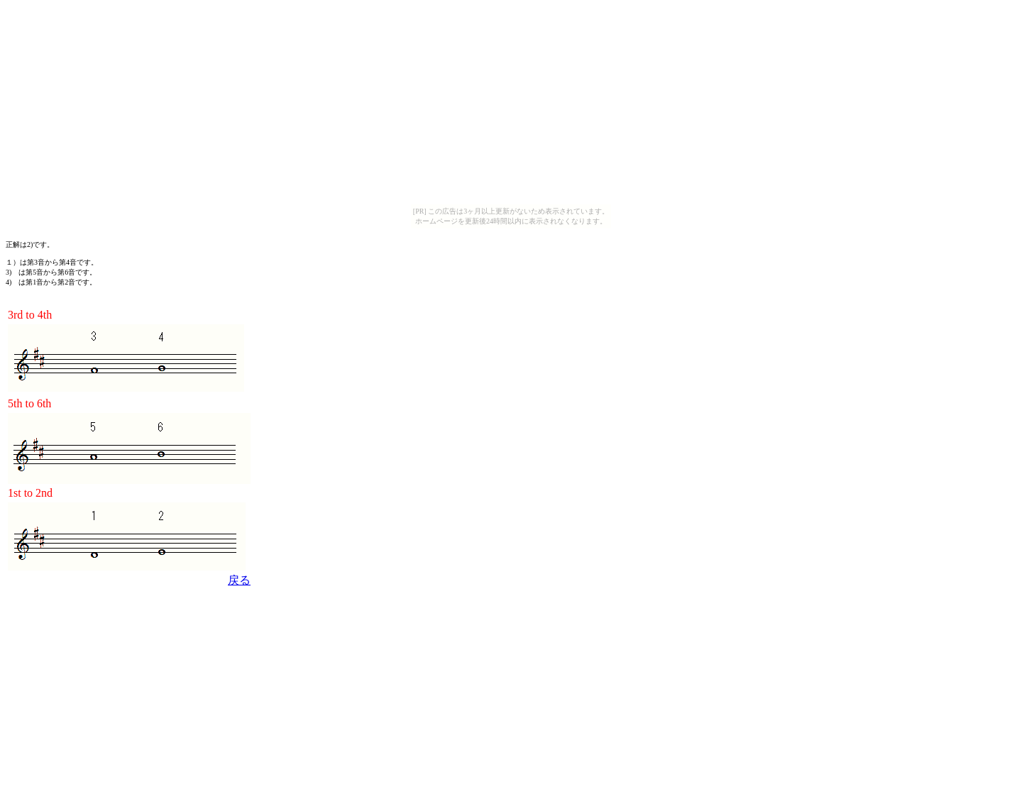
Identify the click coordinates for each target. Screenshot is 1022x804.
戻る (239, 580)
